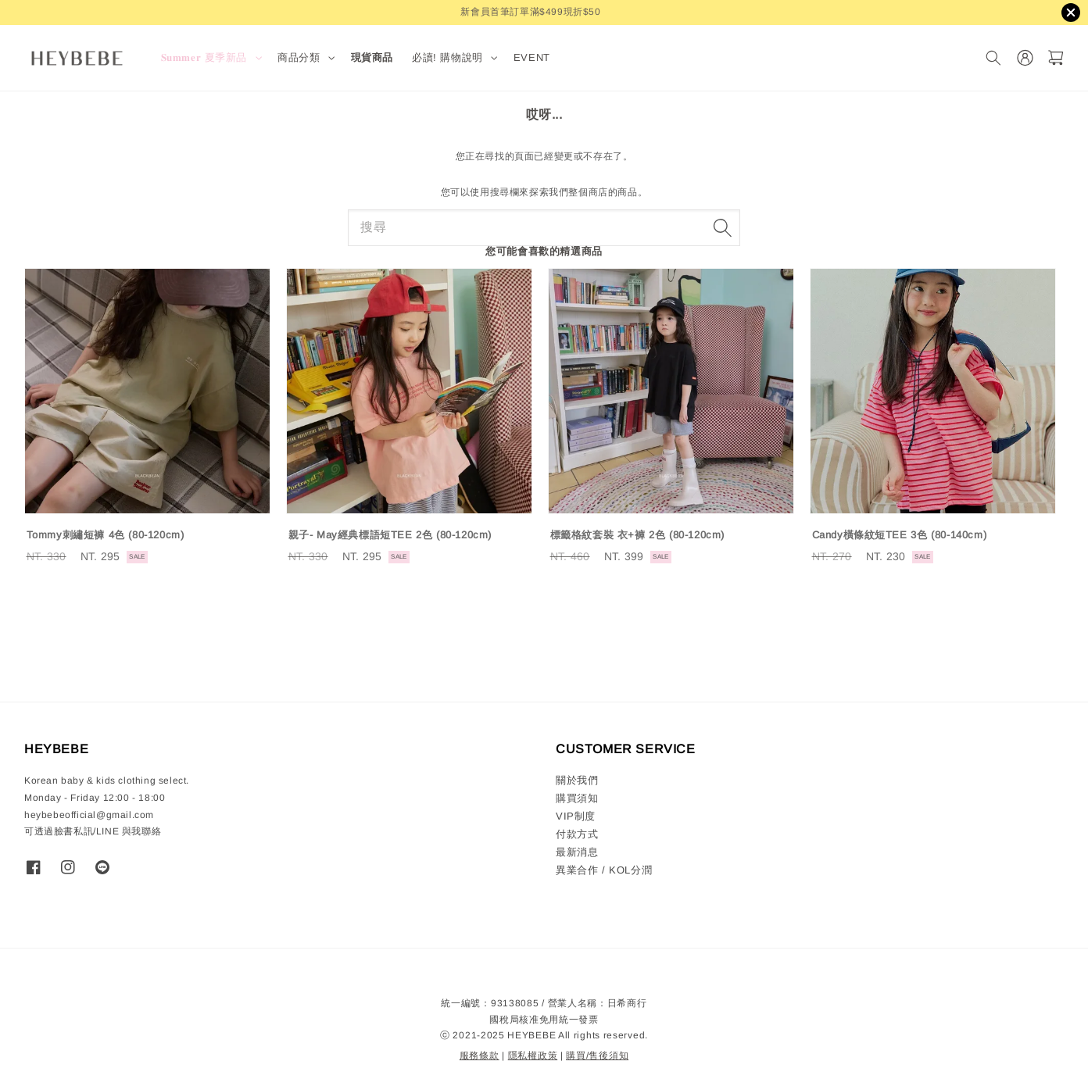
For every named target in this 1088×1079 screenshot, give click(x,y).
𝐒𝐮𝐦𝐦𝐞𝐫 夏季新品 (204, 57)
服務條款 (479, 1055)
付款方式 (577, 834)
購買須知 (577, 798)
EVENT (532, 57)
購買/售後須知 (597, 1055)
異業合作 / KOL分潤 (604, 870)
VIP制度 (576, 816)
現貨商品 (372, 57)
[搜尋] (993, 58)
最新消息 (577, 852)
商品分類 (298, 57)
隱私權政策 (533, 1055)
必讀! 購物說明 (447, 57)
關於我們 (577, 780)
